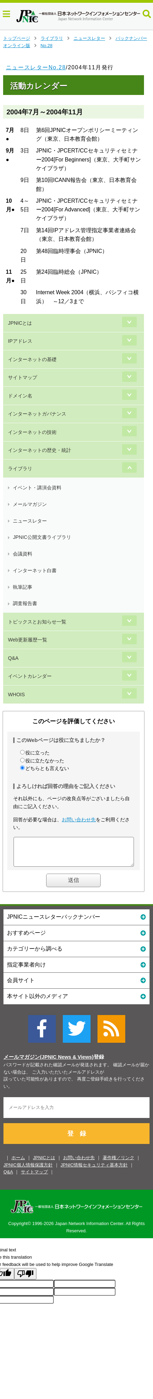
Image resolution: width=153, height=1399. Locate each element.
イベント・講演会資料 (37, 487)
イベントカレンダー (30, 676)
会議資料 (22, 554)
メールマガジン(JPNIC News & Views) (48, 1062)
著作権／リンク (118, 1162)
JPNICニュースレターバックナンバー (76, 921)
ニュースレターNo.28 (36, 67)
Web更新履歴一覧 (27, 639)
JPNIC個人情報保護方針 (28, 1170)
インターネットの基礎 (32, 359)
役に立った (37, 752)
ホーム (18, 1162)
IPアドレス (20, 341)
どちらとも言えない (47, 768)
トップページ (16, 38)
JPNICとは (20, 323)
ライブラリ (52, 38)
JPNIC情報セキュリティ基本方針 (94, 1170)
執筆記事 (22, 587)
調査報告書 (25, 603)
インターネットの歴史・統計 (39, 450)
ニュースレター (89, 38)
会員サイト (76, 985)
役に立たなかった (44, 760)
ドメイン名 (20, 396)
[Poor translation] (25, 1279)
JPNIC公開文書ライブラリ (42, 537)
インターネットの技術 (32, 432)
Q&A (13, 658)
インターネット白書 (35, 570)
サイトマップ (22, 377)
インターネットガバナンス (37, 414)
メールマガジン (30, 504)
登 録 (76, 1138)
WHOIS (16, 694)
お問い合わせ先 (79, 819)
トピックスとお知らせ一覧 (37, 621)
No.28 (46, 45)
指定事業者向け (76, 969)
